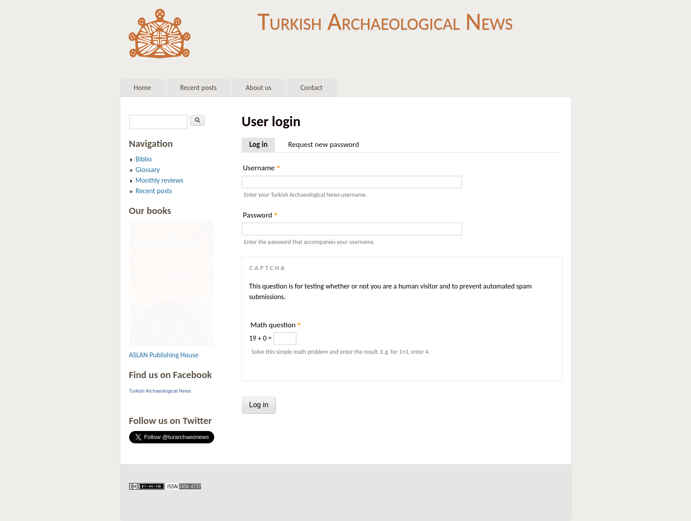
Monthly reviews (159, 180)
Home (142, 87)
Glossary (148, 169)
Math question (275, 325)
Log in (262, 143)
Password (260, 215)
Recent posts (198, 87)
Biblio (144, 159)
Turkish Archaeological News (385, 21)
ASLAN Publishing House (164, 355)
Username (261, 167)
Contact (312, 87)
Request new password (323, 144)
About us (258, 87)
